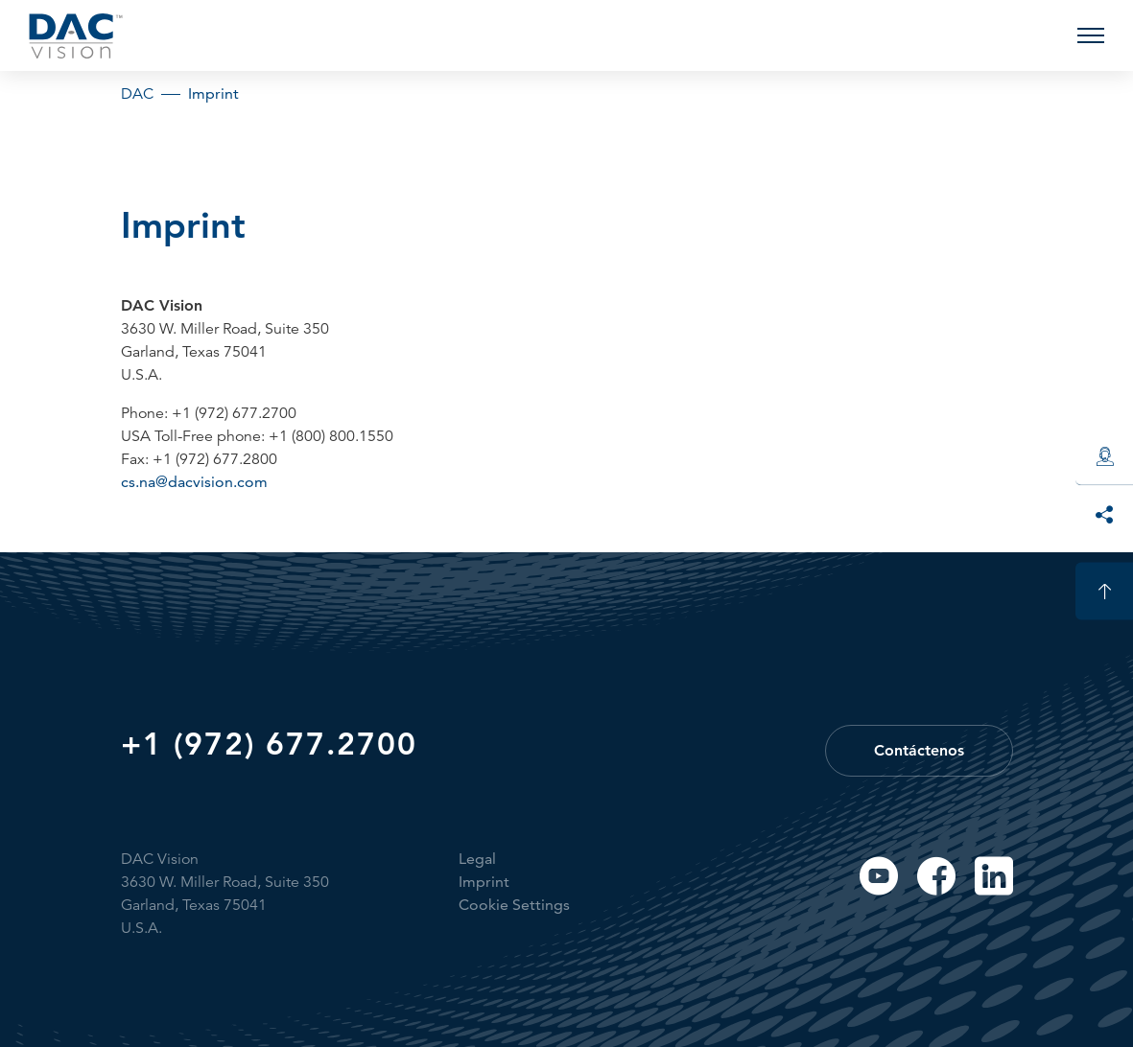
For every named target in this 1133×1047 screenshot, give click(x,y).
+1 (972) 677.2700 (269, 743)
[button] (1090, 35)
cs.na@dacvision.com (194, 482)
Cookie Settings (514, 905)
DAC (137, 94)
